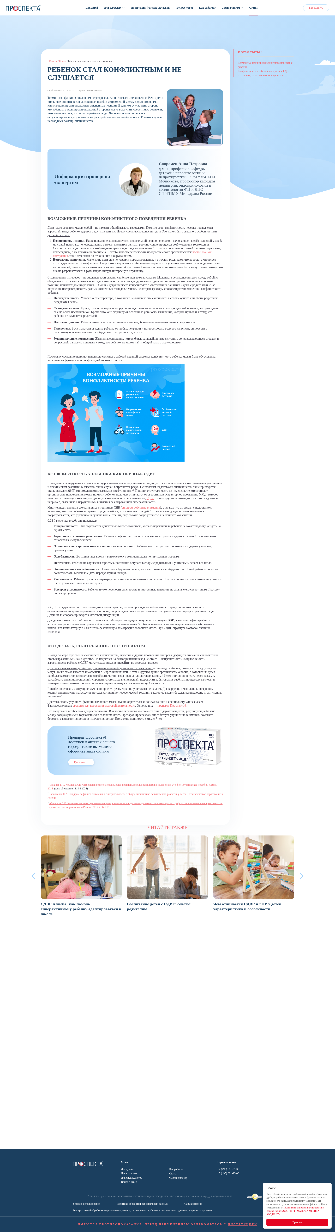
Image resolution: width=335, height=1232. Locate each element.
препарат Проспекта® (172, 705)
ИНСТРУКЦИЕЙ (242, 1224)
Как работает (207, 7)
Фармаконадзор (178, 1177)
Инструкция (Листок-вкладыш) (151, 7)
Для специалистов (131, 1177)
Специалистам (231, 7)
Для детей (92, 7)
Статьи (253, 7)
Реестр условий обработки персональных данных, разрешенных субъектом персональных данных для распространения (142, 1210)
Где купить (316, 7)
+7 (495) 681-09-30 (228, 1169)
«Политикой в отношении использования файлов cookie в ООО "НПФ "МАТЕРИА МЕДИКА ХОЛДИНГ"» (295, 1211)
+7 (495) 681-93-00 (228, 1173)
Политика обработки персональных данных (142, 1203)
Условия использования (86, 1203)
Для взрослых (112, 7)
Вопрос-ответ (185, 7)
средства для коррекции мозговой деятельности (104, 705)
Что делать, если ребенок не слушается (260, 75)
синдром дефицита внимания (141, 507)
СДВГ (150, 498)
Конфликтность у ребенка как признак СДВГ (264, 71)
